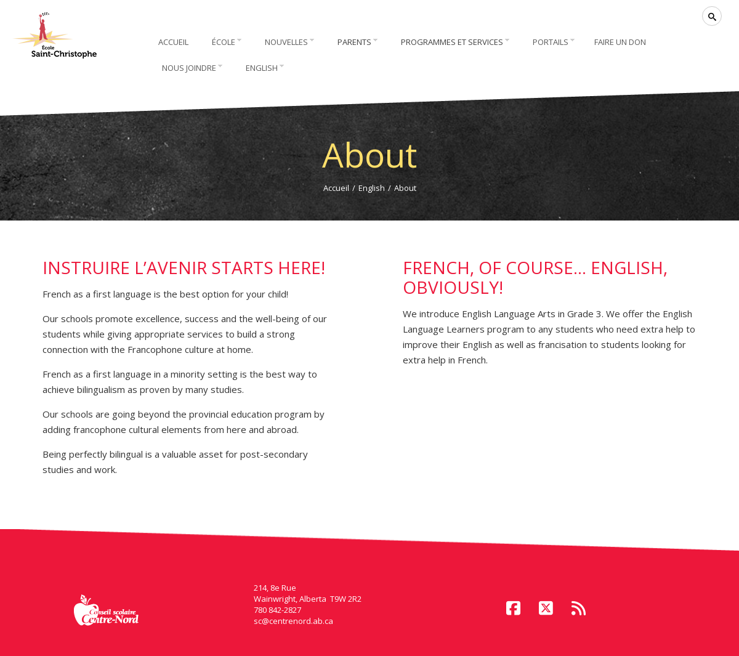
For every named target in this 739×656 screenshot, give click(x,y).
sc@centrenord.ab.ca (293, 620)
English (371, 187)
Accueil (336, 187)
